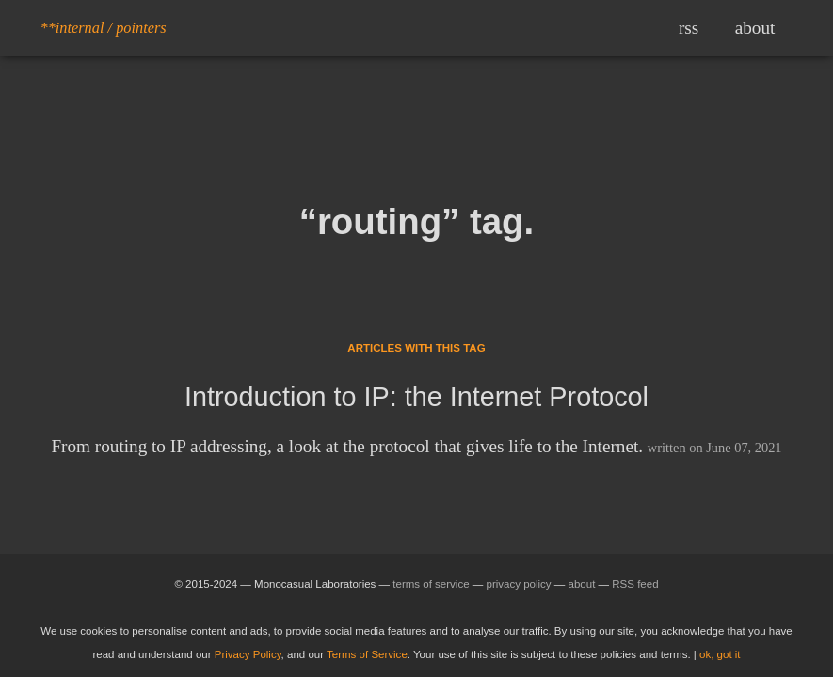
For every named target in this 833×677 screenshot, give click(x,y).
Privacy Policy (248, 654)
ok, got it (720, 654)
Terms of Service (367, 654)
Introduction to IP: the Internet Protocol (416, 397)
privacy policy (519, 584)
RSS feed (635, 584)
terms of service (430, 584)
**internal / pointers (103, 28)
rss (688, 28)
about (755, 28)
